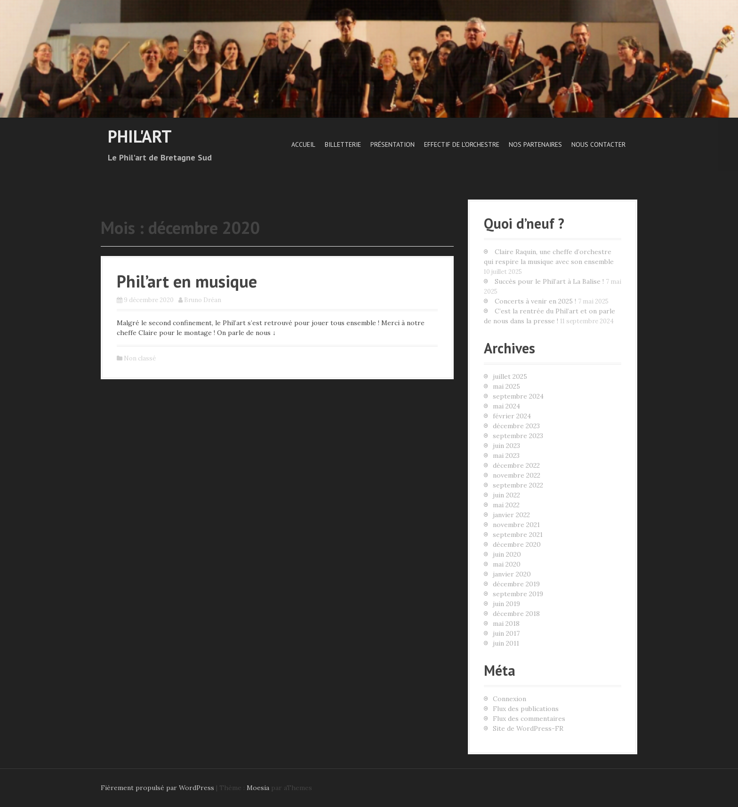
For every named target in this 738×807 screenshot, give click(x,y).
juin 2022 (506, 495)
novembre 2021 (516, 524)
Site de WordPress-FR (528, 728)
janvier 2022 (511, 515)
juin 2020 (507, 554)
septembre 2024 (518, 396)
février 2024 (512, 416)
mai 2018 (506, 623)
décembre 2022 (516, 465)
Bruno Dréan (202, 300)
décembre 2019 (516, 584)
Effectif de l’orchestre (461, 144)
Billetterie (343, 144)
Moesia (258, 787)
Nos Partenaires (535, 144)
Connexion (509, 699)
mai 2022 (506, 505)
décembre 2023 (516, 426)
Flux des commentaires (529, 718)
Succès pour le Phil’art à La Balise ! (549, 281)
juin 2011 (506, 643)
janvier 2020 (512, 574)
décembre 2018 (516, 613)
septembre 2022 (518, 485)
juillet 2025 (510, 376)
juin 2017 (506, 633)
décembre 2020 (517, 544)
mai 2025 (506, 386)
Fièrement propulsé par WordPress (157, 787)
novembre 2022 (516, 475)
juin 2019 (506, 603)
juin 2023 (506, 445)
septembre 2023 (518, 435)
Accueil (303, 144)
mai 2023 (506, 455)
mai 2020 (507, 564)
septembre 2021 (518, 534)
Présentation (392, 144)
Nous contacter (598, 144)
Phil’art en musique (187, 281)
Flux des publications (526, 708)
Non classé (140, 358)
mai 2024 (506, 406)
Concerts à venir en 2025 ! (535, 301)
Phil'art (140, 136)
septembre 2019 (518, 594)
